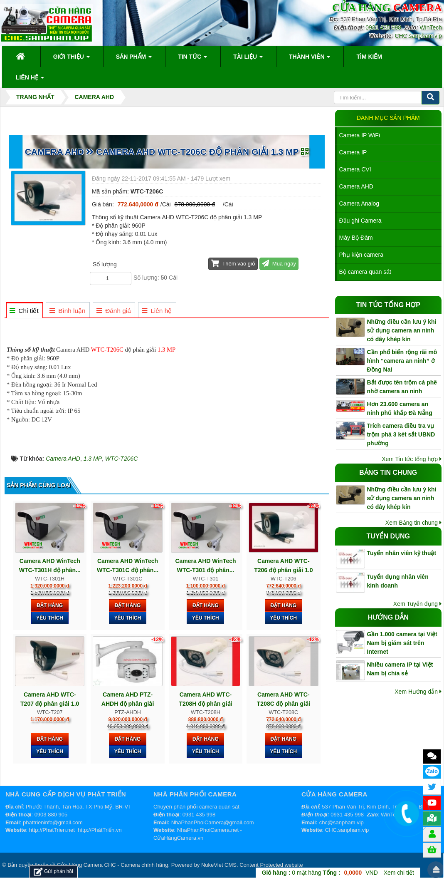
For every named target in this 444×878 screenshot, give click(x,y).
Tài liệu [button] (248, 59)
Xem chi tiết (399, 872)
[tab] (24, 310)
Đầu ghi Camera (360, 220)
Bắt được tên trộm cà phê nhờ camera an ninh (402, 386)
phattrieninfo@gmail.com (53, 822)
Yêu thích (49, 618)
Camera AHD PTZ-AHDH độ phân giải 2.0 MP (127, 703)
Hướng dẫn (388, 617)
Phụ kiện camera (361, 254)
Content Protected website (271, 865)
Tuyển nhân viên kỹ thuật (402, 553)
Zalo (432, 771)
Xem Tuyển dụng (417, 603)
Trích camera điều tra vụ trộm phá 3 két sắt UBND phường (401, 434)
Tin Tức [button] (192, 59)
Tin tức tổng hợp (388, 304)
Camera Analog (359, 203)
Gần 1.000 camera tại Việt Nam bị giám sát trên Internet (402, 643)
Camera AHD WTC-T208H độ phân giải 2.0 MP (205, 703)
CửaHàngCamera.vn (178, 838)
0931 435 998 (383, 27)
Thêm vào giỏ (233, 263)
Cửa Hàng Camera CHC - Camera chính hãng (112, 865)
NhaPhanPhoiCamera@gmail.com (212, 822)
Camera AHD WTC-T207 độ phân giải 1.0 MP (49, 703)
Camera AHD (356, 186)
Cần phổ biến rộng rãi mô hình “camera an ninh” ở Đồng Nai (402, 361)
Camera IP (353, 152)
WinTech (430, 27)
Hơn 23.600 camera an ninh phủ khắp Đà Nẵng (399, 408)
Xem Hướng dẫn (418, 691)
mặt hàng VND (320, 872)
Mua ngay (279, 263)
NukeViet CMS (219, 865)
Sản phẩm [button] (134, 59)
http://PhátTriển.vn (100, 830)
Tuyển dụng (388, 536)
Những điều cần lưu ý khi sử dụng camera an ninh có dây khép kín (402, 330)
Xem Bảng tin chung (413, 522)
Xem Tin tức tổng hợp (412, 459)
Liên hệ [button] (30, 80)
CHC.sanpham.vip (418, 35)
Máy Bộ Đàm (356, 237)
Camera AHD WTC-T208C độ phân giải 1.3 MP (283, 703)
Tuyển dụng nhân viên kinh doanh (398, 581)
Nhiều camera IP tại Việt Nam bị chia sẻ (400, 669)
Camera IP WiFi (359, 135)
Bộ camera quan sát (365, 271)
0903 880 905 (51, 814)
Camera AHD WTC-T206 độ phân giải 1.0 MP (283, 570)
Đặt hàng (50, 605)
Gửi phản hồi (53, 872)
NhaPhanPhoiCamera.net (208, 830)
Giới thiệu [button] (71, 59)
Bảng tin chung (388, 472)
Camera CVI (355, 169)
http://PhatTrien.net (52, 830)
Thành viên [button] (309, 59)
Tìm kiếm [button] (369, 56)
